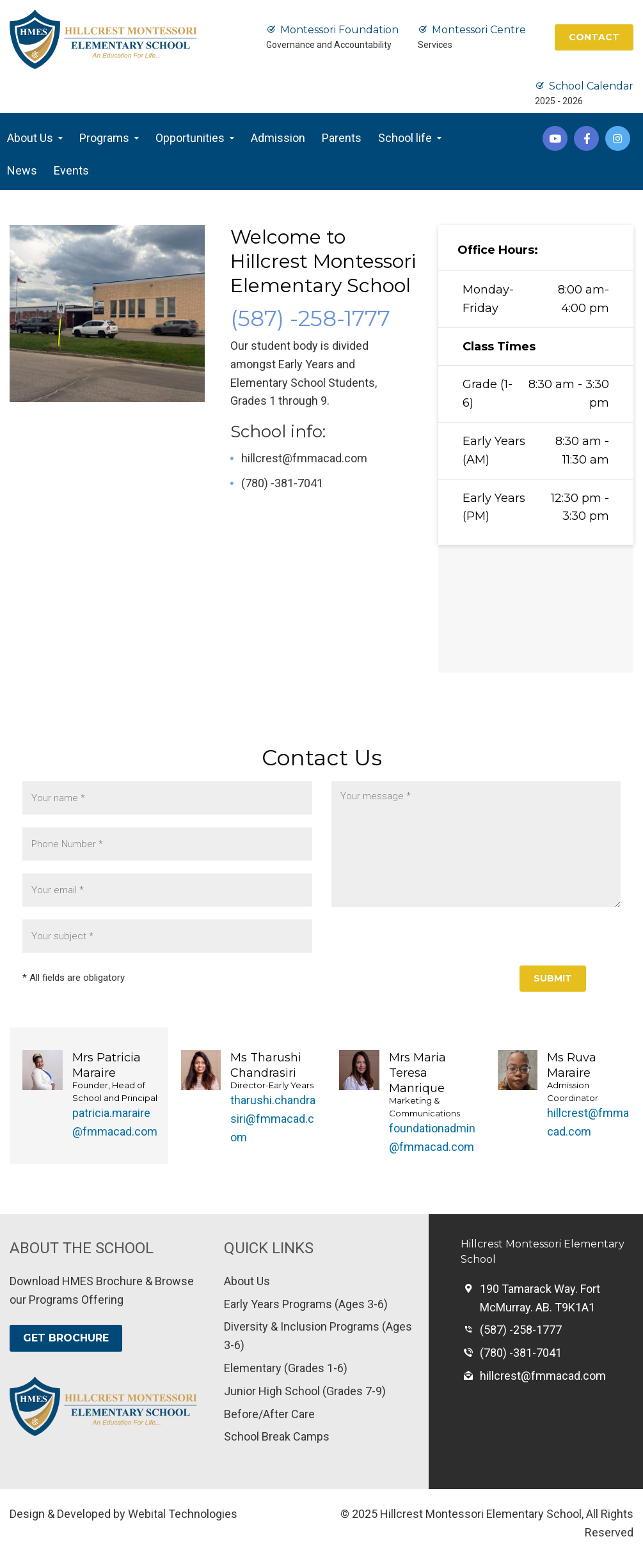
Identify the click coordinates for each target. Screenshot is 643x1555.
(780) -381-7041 (282, 483)
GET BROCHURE (66, 1338)
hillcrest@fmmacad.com (304, 458)
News (22, 170)
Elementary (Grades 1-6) (285, 1368)
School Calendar (591, 86)
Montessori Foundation (339, 30)
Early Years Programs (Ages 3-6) (306, 1304)
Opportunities (190, 138)
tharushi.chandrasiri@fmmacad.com (272, 1118)
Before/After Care (269, 1414)
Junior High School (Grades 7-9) (305, 1391)
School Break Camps (276, 1436)
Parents (341, 138)
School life (405, 138)
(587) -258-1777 (310, 318)
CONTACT (594, 37)
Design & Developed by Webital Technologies (123, 1513)
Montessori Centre (479, 30)
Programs (104, 138)
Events (71, 170)
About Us (30, 138)
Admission (278, 138)
